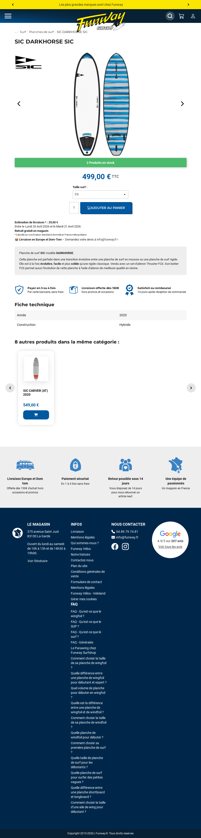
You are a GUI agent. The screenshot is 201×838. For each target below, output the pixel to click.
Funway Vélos (81, 549)
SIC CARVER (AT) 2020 (35, 393)
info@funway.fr (107, 239)
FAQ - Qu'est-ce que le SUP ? (86, 624)
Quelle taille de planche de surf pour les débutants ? (87, 762)
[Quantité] (74, 208)
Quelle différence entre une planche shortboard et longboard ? (88, 792)
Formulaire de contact (86, 582)
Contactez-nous (82, 560)
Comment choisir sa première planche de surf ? (88, 747)
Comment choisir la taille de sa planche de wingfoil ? (88, 663)
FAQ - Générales (82, 642)
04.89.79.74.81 (124, 531)
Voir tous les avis (170, 547)
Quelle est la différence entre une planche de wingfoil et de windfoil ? (87, 707)
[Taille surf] (101, 194)
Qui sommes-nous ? (85, 543)
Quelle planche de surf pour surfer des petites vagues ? (87, 777)
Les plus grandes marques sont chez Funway (91, 4)
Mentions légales (83, 537)
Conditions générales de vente (88, 574)
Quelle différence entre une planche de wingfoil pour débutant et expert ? (89, 677)
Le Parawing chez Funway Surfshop (83, 650)
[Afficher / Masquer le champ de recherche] (170, 16)
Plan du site (79, 566)
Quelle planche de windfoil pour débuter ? (87, 735)
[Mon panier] (181, 16)
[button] (10, 387)
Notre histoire (80, 554)
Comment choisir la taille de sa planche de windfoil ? (88, 722)
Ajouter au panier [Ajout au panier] (106, 208)
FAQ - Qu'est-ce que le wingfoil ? (86, 614)
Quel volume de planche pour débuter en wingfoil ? (88, 692)
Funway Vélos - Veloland (88, 593)
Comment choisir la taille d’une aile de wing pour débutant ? (88, 807)
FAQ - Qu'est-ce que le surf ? (86, 634)
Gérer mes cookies (84, 599)
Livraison (77, 531)
